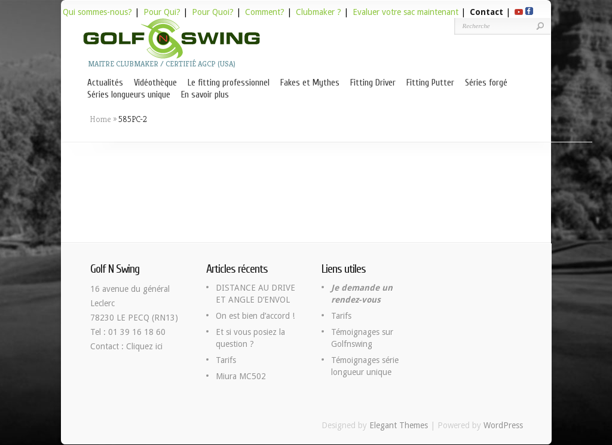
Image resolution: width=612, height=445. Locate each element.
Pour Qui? (161, 12)
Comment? (264, 12)
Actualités (105, 83)
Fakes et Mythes (309, 83)
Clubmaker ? (318, 12)
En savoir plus (205, 95)
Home (100, 119)
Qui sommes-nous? (97, 12)
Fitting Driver (373, 83)
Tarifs (226, 360)
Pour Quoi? (213, 12)
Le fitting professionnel (229, 83)
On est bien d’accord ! (255, 316)
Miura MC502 (241, 376)
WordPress (503, 425)
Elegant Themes (398, 425)
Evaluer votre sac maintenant (405, 12)
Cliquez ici (144, 346)
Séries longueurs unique (128, 95)
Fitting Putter (430, 83)
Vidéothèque (155, 83)
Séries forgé (486, 83)
